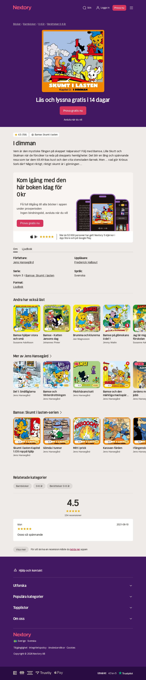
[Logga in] (103, 8)
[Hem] (46, 8)
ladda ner (75, 549)
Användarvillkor (56, 647)
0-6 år (41, 24)
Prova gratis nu (73, 110)
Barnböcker (29, 24)
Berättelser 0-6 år (56, 24)
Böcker (17, 24)
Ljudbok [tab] (27, 249)
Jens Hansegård (23, 262)
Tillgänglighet (20, 647)
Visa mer (21, 549)
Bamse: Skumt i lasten (39, 275)
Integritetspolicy (38, 647)
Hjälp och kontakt (27, 570)
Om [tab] (15, 249)
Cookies (71, 647)
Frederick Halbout (86, 262)
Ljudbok (18, 287)
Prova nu (119, 7)
